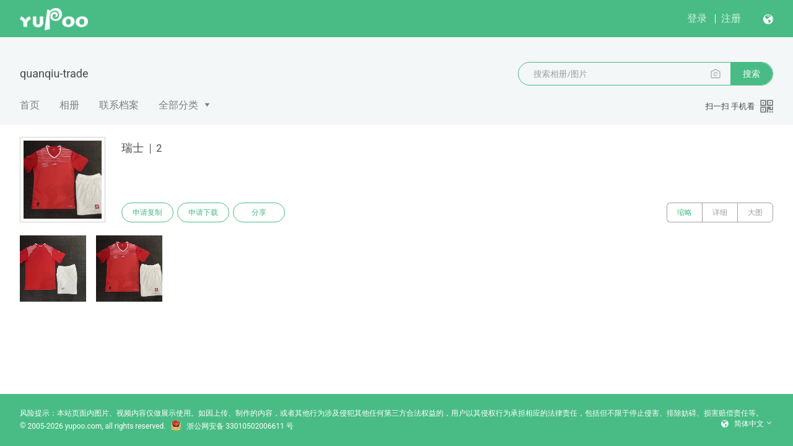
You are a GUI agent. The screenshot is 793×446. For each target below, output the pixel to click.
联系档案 (119, 105)
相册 (69, 105)
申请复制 (147, 212)
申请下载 (203, 212)
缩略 (684, 212)
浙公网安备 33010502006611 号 (231, 426)
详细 (719, 212)
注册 (731, 18)
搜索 (751, 74)
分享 (259, 212)
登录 (697, 18)
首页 (30, 105)
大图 (755, 212)
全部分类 (178, 105)
